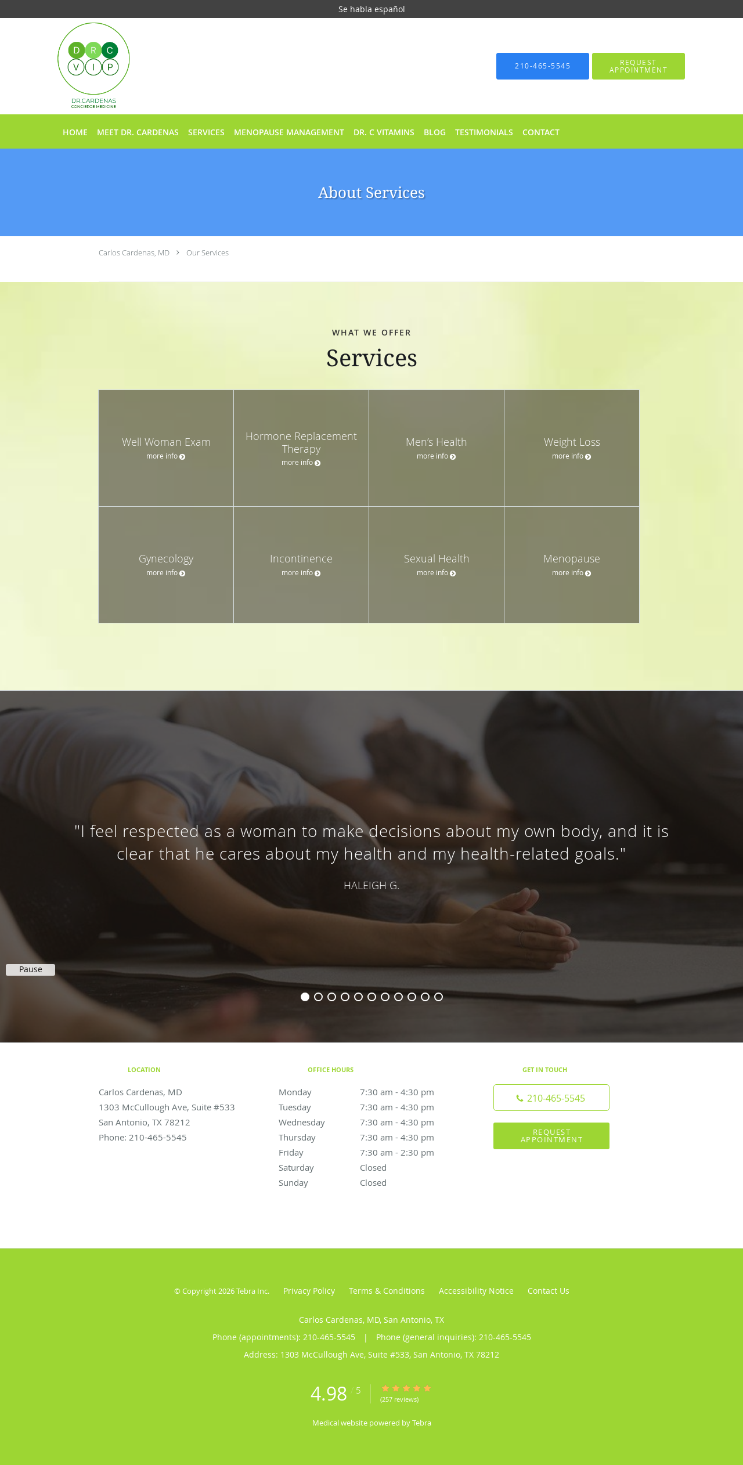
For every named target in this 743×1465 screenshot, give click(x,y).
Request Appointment (552, 1136)
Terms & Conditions (387, 1290)
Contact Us (548, 1290)
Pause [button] (30, 969)
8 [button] (398, 997)
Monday (369, 1091)
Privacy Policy (309, 1290)
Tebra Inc (252, 1291)
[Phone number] (551, 1097)
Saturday (369, 1167)
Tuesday (369, 1106)
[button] (638, 66)
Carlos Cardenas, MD (134, 252)
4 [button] (345, 997)
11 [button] (438, 997)
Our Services (207, 252)
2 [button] (318, 997)
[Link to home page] (76, 66)
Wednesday (369, 1122)
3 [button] (332, 997)
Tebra (421, 1422)
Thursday (369, 1137)
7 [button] (385, 997)
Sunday (369, 1182)
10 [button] (425, 997)
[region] (371, 855)
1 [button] (305, 997)
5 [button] (358, 997)
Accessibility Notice (476, 1290)
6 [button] (372, 997)
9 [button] (412, 997)
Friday (369, 1152)
